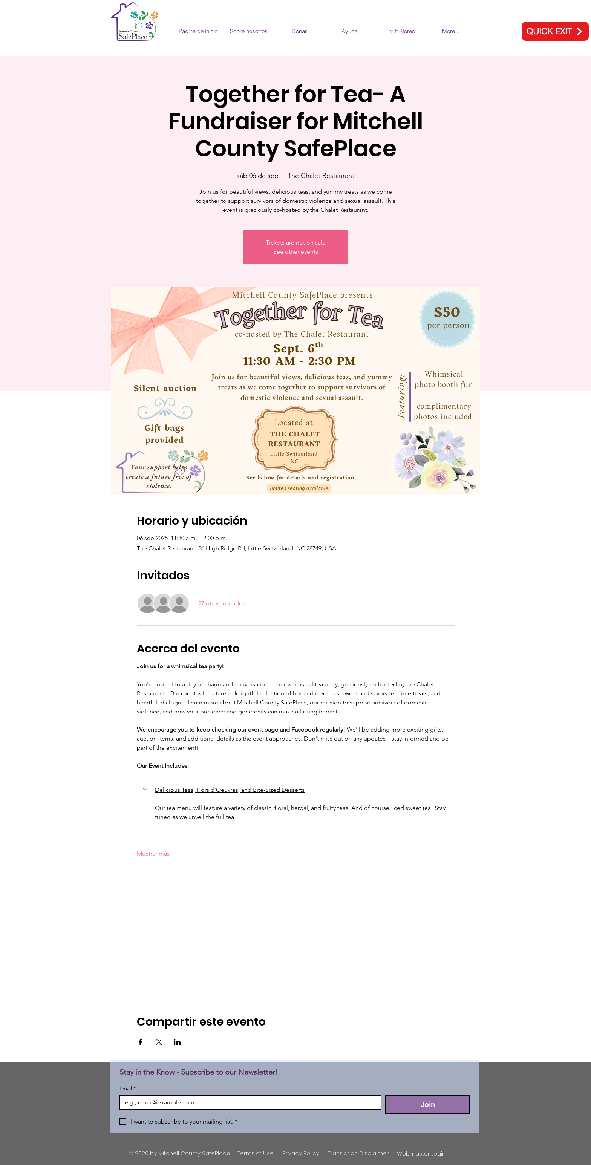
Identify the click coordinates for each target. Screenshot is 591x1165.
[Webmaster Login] (421, 1153)
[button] (146, 789)
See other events (295, 251)
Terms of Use (255, 1153)
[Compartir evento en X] (158, 1042)
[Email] (248, 1102)
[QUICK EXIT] (555, 31)
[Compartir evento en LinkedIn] (177, 1042)
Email (127, 1088)
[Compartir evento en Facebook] (140, 1042)
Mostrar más (153, 853)
